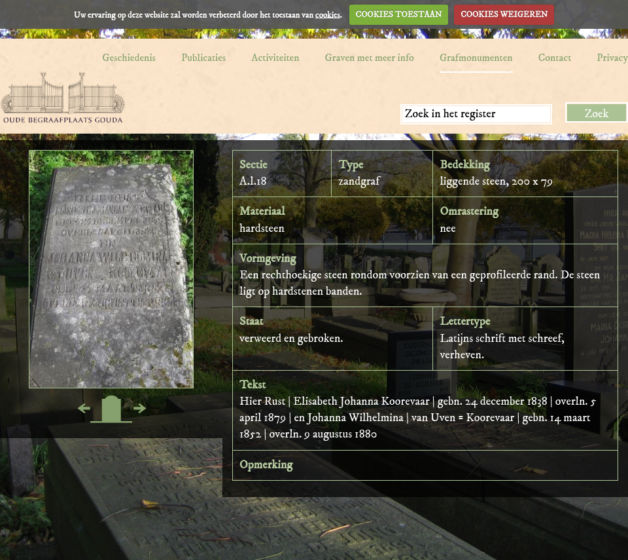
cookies (327, 14)
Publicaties (203, 57)
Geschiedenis (129, 57)
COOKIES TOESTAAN (399, 14)
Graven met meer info (369, 57)
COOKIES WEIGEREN (504, 14)
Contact (555, 57)
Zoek (597, 114)
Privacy (612, 57)
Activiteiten (275, 57)
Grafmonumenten (476, 57)
